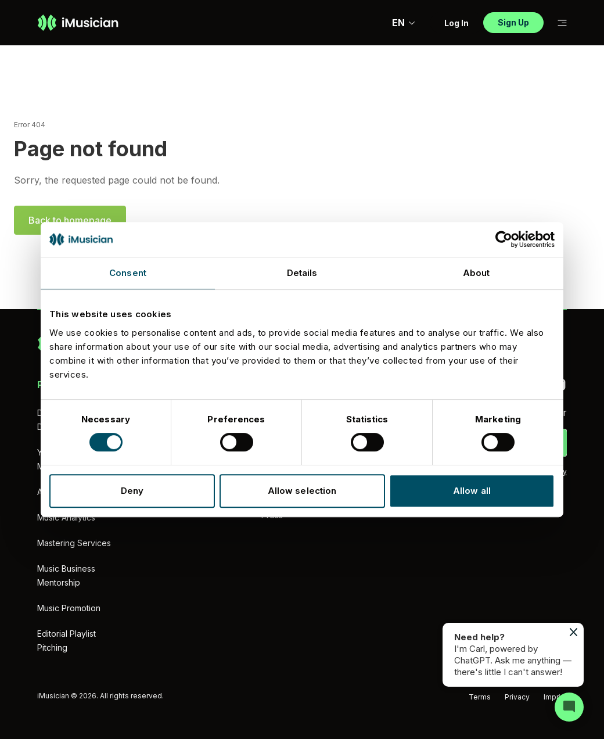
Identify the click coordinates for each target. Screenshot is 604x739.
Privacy (517, 697)
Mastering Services (74, 543)
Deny (132, 490)
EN (404, 22)
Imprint (555, 697)
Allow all (472, 490)
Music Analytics (66, 517)
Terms (480, 697)
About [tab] (476, 272)
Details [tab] (302, 272)
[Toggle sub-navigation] (562, 23)
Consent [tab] (127, 272)
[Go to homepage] (77, 23)
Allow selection (302, 490)
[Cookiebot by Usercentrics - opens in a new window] (504, 239)
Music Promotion (68, 608)
